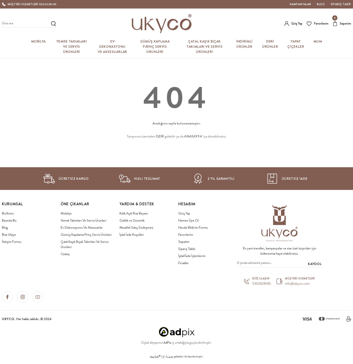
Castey (65, 254)
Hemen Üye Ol (188, 220)
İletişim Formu (11, 241)
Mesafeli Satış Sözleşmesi (136, 227)
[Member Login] (292, 23)
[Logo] (162, 23)
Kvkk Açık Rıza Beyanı (133, 213)
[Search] (29, 24)
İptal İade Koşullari (131, 234)
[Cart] (341, 23)
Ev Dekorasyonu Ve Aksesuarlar (82, 227)
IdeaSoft (155, 355)
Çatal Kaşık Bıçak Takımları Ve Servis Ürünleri (84, 244)
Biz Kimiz (7, 213)
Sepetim (183, 241)
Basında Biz (9, 220)
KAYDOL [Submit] (315, 263)
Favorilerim (185, 234)
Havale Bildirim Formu (193, 227)
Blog (5, 227)
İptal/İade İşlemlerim (191, 255)
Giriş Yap (184, 213)
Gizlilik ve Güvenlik (132, 220)
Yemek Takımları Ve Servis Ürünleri (83, 220)
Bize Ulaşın (9, 234)
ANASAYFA (193, 136)
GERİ (160, 136)
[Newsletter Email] (279, 264)
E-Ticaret (168, 355)
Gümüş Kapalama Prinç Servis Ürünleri (86, 234)
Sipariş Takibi (186, 248)
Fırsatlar (183, 263)
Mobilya (66, 213)
